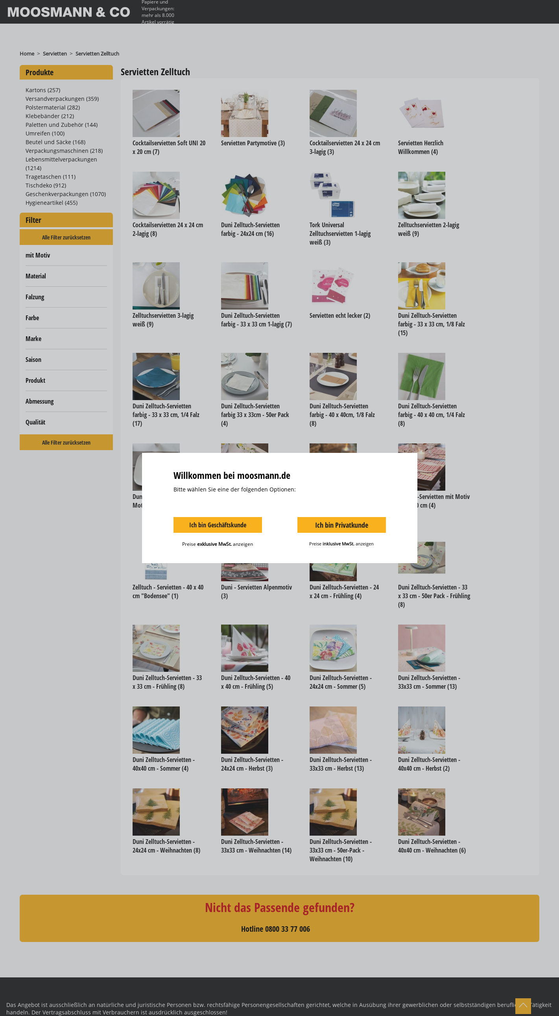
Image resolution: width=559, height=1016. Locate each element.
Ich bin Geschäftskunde (217, 525)
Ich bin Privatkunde (341, 525)
